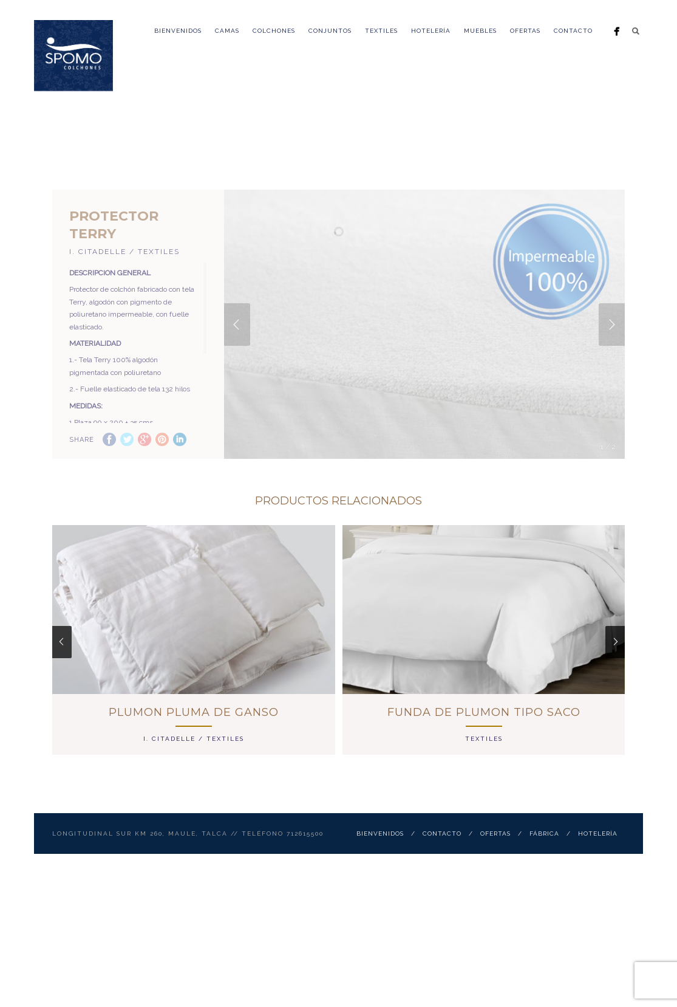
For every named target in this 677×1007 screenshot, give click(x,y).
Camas (227, 30)
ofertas (525, 30)
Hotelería (431, 30)
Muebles (480, 30)
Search (635, 31)
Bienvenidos (178, 30)
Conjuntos (330, 30)
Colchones (274, 30)
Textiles (381, 30)
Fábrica (544, 859)
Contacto (573, 30)
